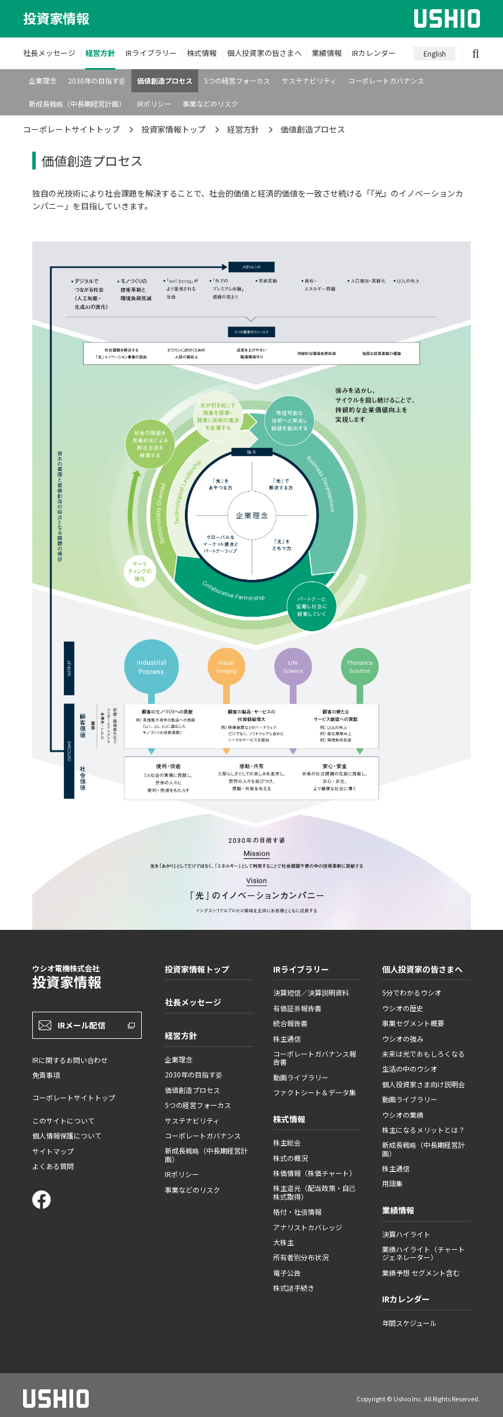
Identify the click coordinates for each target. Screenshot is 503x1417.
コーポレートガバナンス (386, 80)
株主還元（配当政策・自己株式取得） (314, 1192)
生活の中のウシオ (409, 1068)
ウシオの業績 (402, 1115)
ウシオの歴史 (402, 1008)
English (434, 53)
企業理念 (42, 80)
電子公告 (287, 1272)
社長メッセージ (49, 52)
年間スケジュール (409, 1323)
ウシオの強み (402, 1038)
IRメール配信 (81, 1025)
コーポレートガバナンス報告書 (314, 1057)
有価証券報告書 (297, 1008)
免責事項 (46, 1075)
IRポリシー (154, 103)
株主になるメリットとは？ (423, 1130)
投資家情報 (56, 18)
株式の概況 (290, 1158)
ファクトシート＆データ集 (314, 1092)
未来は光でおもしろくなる (423, 1053)
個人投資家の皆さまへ (264, 52)
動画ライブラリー (300, 1077)
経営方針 (100, 52)
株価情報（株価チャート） (314, 1173)
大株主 (283, 1242)
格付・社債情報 (297, 1211)
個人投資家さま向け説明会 (423, 1084)
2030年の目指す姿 (97, 80)
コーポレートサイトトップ (71, 129)
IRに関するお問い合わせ (70, 1060)
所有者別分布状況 (300, 1257)
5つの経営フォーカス (237, 80)
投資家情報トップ (173, 129)
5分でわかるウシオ (411, 992)
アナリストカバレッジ (307, 1227)
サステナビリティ (309, 80)
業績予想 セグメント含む (421, 1272)
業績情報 (327, 52)
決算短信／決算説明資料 (311, 992)
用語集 (392, 1183)
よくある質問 (53, 1166)
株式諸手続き (294, 1287)
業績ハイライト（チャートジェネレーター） (423, 1253)
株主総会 (287, 1142)
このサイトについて (63, 1120)
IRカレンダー (374, 52)
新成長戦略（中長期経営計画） (77, 103)
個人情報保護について (66, 1135)
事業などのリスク (210, 103)
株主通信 (287, 1038)
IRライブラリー (151, 52)
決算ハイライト (406, 1234)
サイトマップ (53, 1151)
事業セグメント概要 (413, 1023)
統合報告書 (290, 1023)
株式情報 (202, 52)
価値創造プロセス (164, 80)
